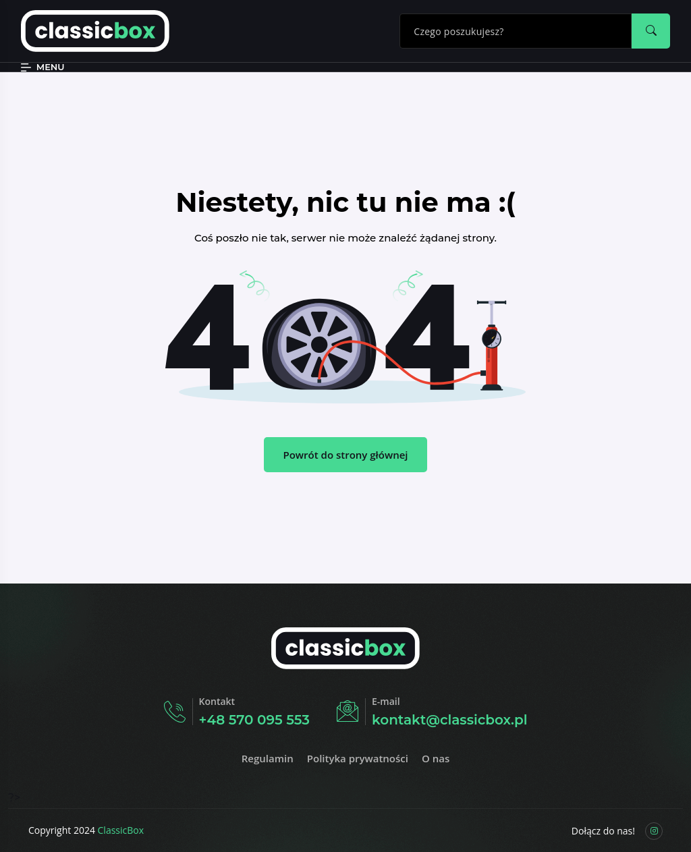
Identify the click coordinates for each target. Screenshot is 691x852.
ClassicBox (121, 830)
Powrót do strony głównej (345, 454)
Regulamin (268, 758)
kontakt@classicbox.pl (449, 720)
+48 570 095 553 (254, 720)
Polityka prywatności (357, 758)
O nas (435, 758)
